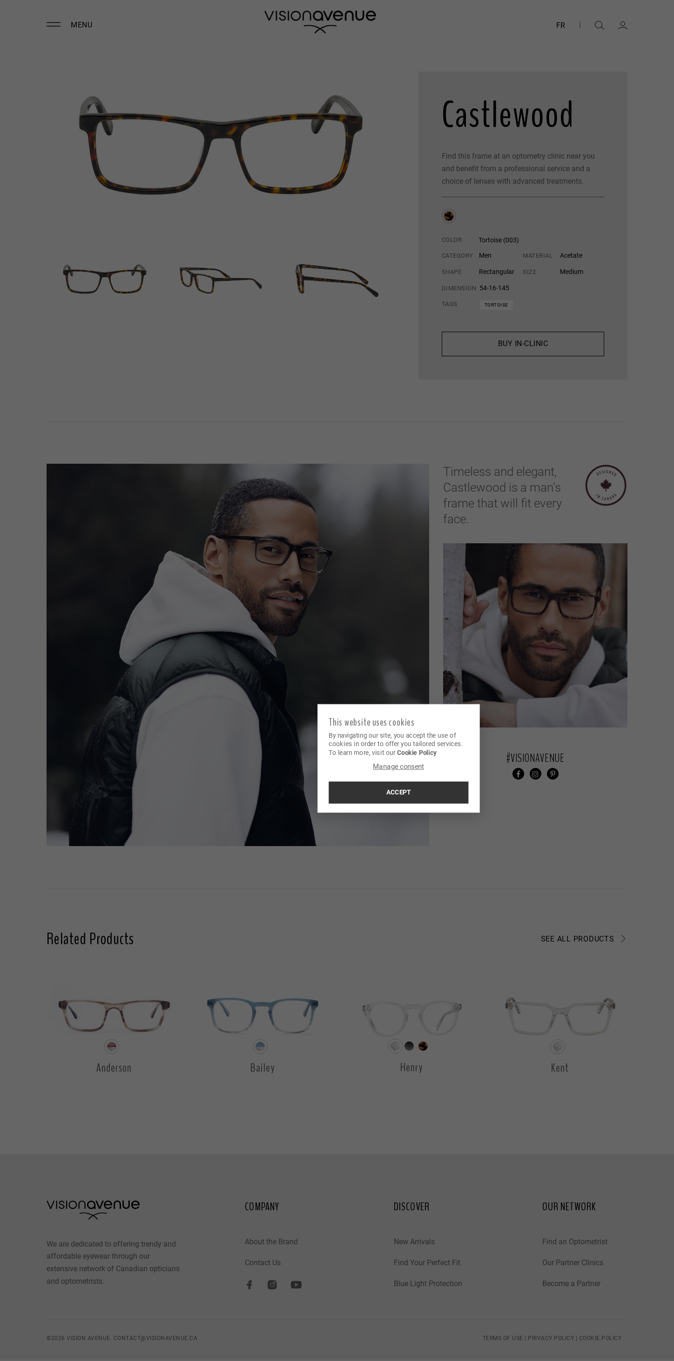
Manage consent (337, 767)
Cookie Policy (357, 751)
